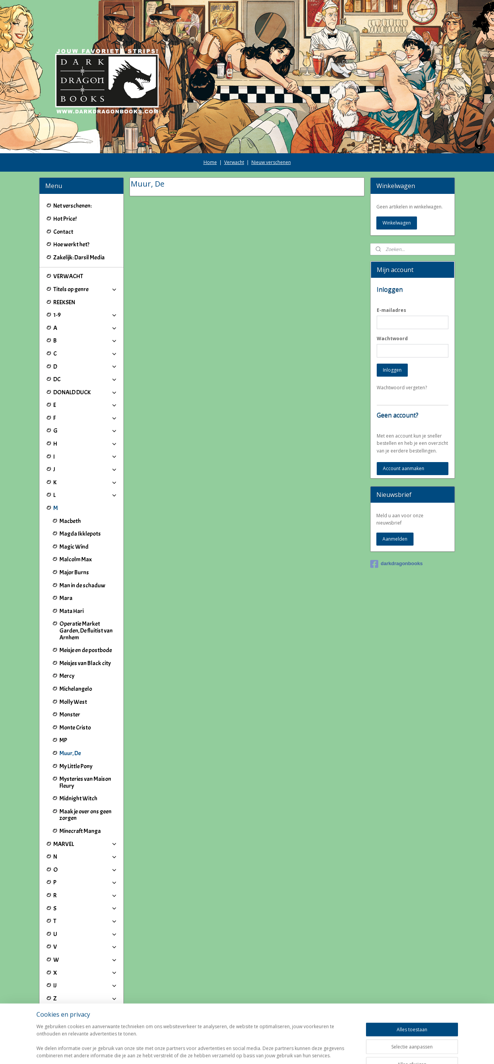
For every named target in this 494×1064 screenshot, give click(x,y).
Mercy (66, 676)
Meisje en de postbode (85, 650)
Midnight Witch (78, 798)
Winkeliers (85, 1017)
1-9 (85, 315)
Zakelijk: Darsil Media (79, 257)
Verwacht (234, 162)
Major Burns (74, 572)
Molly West (73, 702)
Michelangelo (75, 689)
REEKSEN (64, 302)
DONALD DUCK (85, 392)
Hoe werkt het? (71, 244)
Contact (63, 232)
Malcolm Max (75, 559)
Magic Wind (74, 547)
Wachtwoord (392, 338)
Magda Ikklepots (80, 534)
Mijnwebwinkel (335, 1050)
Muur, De (70, 753)
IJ (85, 985)
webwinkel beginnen (268, 1050)
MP (63, 740)
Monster (69, 714)
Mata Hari (71, 611)
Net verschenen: (72, 206)
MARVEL (85, 844)
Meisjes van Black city (85, 663)
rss (239, 1050)
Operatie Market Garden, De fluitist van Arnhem (86, 630)
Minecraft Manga (80, 831)
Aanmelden (394, 539)
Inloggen (392, 370)
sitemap (223, 1050)
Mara (65, 598)
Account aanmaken (403, 468)
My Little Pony (75, 766)
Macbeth (70, 521)
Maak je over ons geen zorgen (85, 815)
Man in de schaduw (82, 585)
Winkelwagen (396, 223)
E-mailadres (391, 310)
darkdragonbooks (396, 564)
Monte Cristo (75, 727)
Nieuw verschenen (271, 162)
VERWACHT (68, 276)
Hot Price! (65, 219)
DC (85, 379)
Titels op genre (85, 289)
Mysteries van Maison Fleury (85, 782)
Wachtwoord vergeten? (402, 387)
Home (210, 162)
